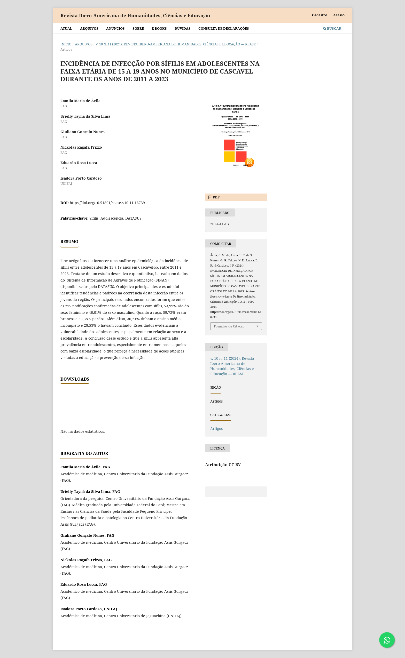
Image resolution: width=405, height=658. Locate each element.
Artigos (216, 428)
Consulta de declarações (223, 28)
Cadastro (319, 15)
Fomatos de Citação (229, 326)
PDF (216, 197)
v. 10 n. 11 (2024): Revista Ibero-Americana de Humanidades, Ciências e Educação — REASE (176, 44)
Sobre (138, 28)
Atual (66, 28)
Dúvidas (183, 28)
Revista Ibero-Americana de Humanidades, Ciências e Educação (135, 15)
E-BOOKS (159, 28)
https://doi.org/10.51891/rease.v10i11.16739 (107, 202)
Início (66, 44)
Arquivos (89, 28)
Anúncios (115, 28)
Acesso (339, 15)
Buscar (332, 28)
